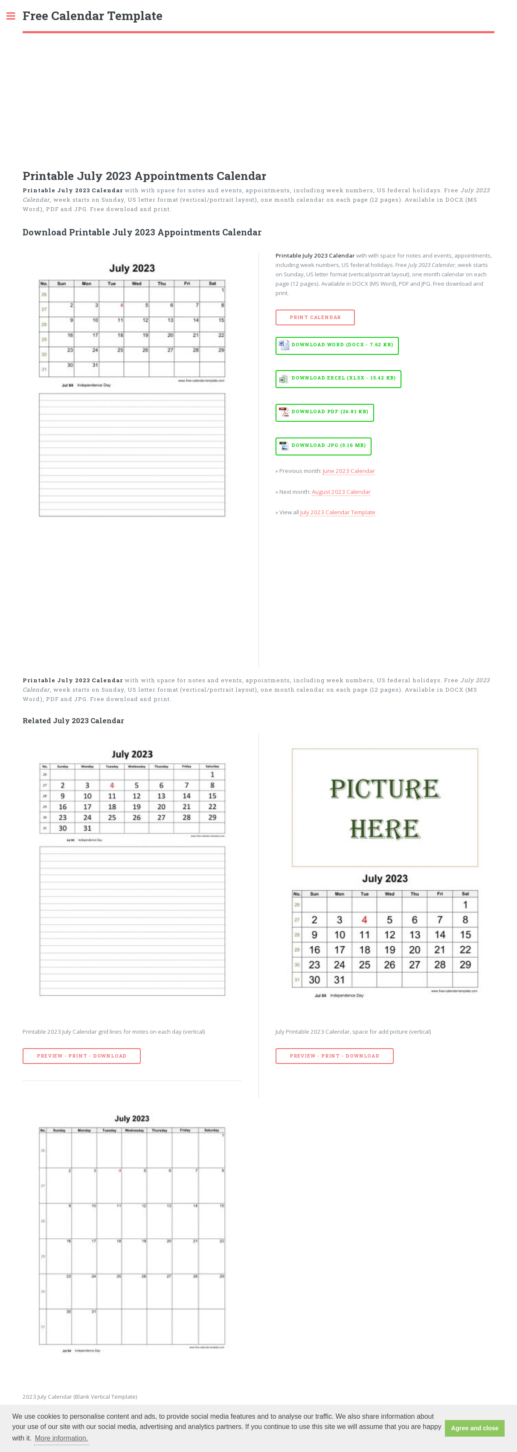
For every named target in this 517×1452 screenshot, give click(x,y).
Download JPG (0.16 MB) (328, 445)
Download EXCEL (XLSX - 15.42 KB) (343, 378)
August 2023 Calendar (341, 492)
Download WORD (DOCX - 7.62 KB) (342, 345)
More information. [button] (61, 1438)
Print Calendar (315, 317)
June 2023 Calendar (349, 471)
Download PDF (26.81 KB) (329, 411)
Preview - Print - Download (82, 1056)
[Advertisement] (258, 97)
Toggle (15, 16)
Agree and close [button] (475, 1428)
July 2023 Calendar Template (337, 512)
